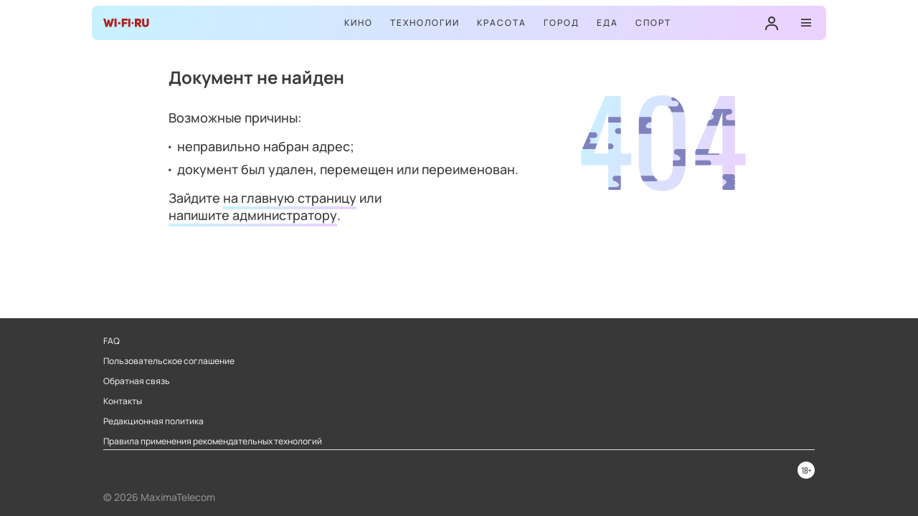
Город (561, 22)
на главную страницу (289, 197)
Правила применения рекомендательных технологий (212, 441)
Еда (607, 22)
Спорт (653, 22)
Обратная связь (136, 381)
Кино (358, 22)
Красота (501, 22)
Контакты (122, 401)
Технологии (425, 22)
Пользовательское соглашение (169, 361)
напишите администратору (253, 215)
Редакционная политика (153, 421)
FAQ (111, 341)
